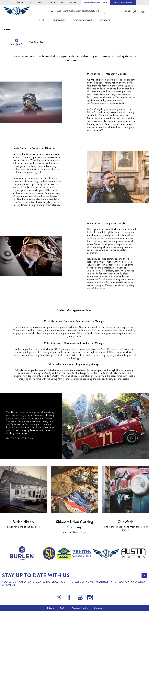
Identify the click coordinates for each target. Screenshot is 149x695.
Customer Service (80, 692)
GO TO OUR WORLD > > (19, 522)
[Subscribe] (144, 659)
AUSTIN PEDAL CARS (69, 2)
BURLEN (20, 2)
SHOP (41, 20)
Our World (58, 20)
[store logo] (16, 10)
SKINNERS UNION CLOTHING (95, 2)
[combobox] (77, 11)
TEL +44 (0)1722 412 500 (122, 2)
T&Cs (62, 692)
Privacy (50, 692)
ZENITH (52, 2)
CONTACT (105, 20)
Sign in (128, 11)
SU (30, 2)
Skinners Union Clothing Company (74, 608)
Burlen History (23, 605)
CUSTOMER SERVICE (82, 20)
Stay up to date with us (36, 659)
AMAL (40, 2)
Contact (98, 692)
